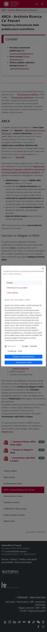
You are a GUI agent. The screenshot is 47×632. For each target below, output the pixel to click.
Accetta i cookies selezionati (23, 357)
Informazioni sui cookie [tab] (17, 288)
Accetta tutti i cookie (23, 362)
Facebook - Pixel (15, 351)
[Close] (43, 269)
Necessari (12, 346)
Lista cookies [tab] (12, 293)
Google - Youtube (29, 346)
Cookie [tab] (10, 283)
